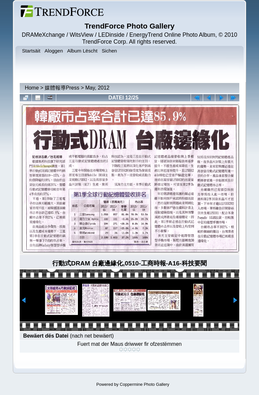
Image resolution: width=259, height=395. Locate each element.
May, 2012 (97, 88)
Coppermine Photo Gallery (144, 384)
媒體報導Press (62, 88)
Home (32, 88)
